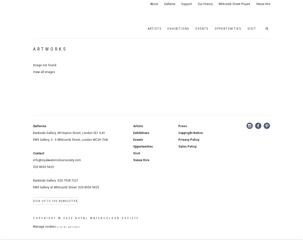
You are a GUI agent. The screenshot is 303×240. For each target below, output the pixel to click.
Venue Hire (263, 4)
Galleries (169, 4)
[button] (268, 29)
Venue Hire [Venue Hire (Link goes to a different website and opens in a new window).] (141, 160)
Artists (154, 28)
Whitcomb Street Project (234, 4)
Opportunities (228, 28)
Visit (251, 28)
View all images (44, 72)
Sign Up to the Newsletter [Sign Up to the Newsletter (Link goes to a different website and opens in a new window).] (55, 201)
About (154, 4)
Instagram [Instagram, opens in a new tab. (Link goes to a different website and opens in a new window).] (249, 126)
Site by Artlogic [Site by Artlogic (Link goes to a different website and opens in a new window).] (68, 227)
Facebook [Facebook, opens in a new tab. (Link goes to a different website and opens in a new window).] (258, 126)
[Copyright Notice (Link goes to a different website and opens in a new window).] (190, 133)
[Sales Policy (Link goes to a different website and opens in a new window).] (187, 146)
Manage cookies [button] (44, 226)
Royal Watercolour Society (50, 10)
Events (138, 140)
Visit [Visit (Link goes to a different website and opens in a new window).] (136, 153)
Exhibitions (178, 28)
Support (186, 4)
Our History (205, 4)
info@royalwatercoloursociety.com (57, 160)
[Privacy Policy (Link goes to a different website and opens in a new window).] (188, 140)
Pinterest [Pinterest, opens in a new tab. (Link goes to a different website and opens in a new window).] (267, 126)
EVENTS (202, 28)
